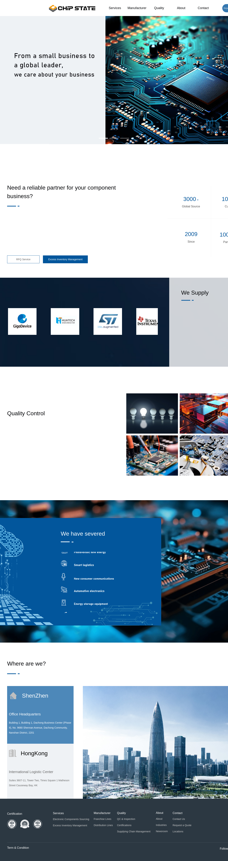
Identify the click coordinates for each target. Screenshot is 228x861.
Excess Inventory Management (65, 259)
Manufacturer (137, 8)
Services (115, 8)
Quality (159, 8)
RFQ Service (23, 259)
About (181, 8)
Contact (203, 8)
